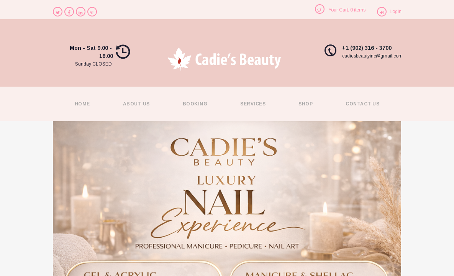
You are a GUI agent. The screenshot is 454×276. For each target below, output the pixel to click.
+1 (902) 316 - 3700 (367, 48)
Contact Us (362, 104)
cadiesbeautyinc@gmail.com (372, 56)
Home (82, 104)
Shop (305, 104)
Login (396, 11)
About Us (136, 104)
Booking (195, 104)
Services (253, 104)
